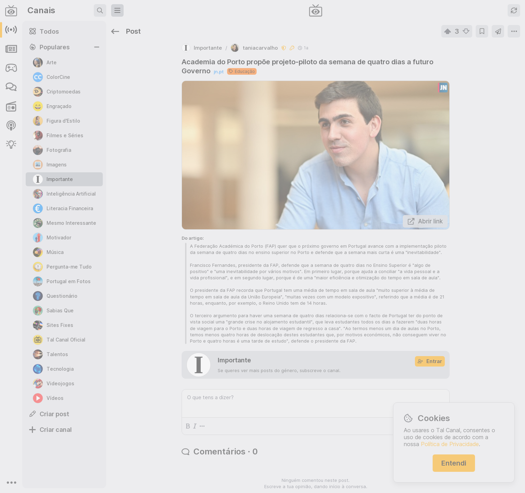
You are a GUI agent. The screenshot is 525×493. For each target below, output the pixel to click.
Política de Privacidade (450, 444)
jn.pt (163, 51)
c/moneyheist (433, 312)
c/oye (504, 265)
